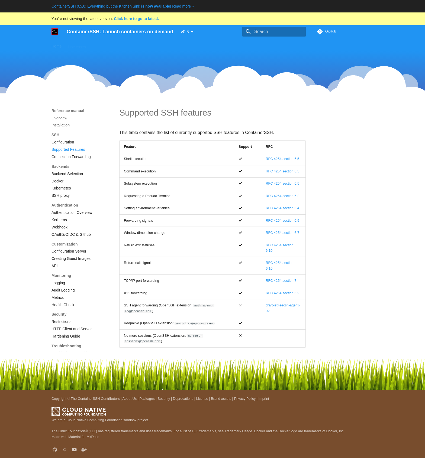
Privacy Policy (245, 399)
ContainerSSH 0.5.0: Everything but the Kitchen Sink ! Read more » (122, 6)
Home (56, 45)
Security (163, 399)
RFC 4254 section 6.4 (282, 208)
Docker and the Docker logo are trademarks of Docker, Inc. (299, 431)
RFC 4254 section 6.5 (282, 159)
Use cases (77, 45)
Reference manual (183, 45)
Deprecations (183, 399)
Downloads (151, 45)
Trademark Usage (238, 431)
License (202, 399)
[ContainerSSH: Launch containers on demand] (54, 31)
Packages (147, 399)
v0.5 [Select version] (185, 32)
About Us (129, 399)
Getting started (104, 45)
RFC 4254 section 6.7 (282, 233)
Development (216, 45)
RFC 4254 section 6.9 (282, 220)
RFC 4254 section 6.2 (282, 196)
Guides (130, 45)
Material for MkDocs (83, 437)
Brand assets (221, 399)
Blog (238, 45)
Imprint (263, 399)
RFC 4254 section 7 (281, 281)
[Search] (274, 32)
